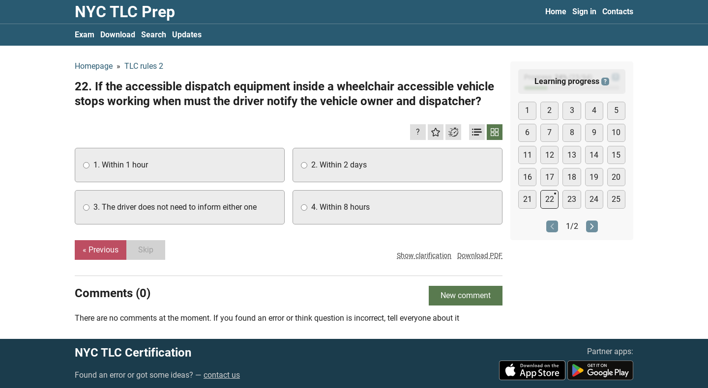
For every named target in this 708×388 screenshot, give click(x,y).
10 (616, 132)
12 (549, 155)
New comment (466, 295)
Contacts (617, 11)
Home (555, 11)
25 (616, 199)
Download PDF (479, 255)
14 (594, 155)
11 (527, 155)
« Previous (100, 249)
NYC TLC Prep (125, 11)
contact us (222, 375)
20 (616, 177)
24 (594, 199)
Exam (84, 34)
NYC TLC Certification (133, 353)
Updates (187, 34)
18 (571, 177)
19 (594, 177)
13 (571, 155)
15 (616, 155)
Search (153, 34)
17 (549, 177)
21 (527, 199)
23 (571, 199)
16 (527, 177)
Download (117, 34)
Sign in (584, 11)
